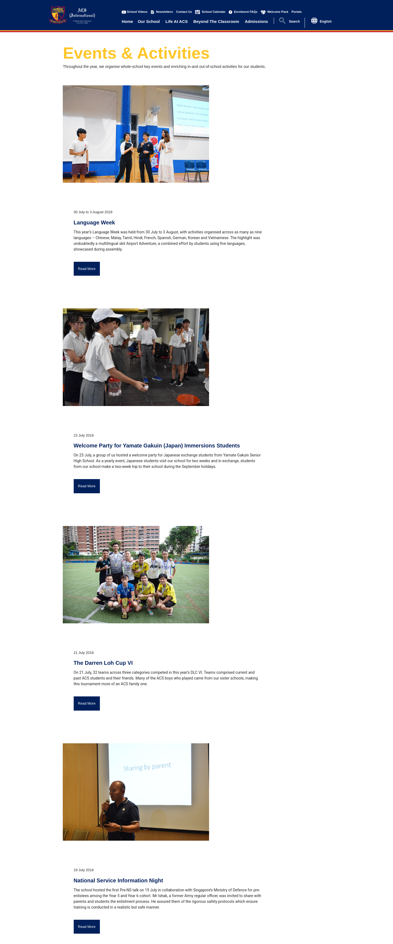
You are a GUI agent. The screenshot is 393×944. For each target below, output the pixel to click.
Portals (296, 11)
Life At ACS (176, 21)
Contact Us (184, 11)
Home (127, 21)
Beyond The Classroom (216, 21)
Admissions (256, 21)
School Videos (137, 11)
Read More (87, 269)
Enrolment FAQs (245, 11)
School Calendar (213, 11)
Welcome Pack (277, 11)
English (326, 21)
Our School (149, 21)
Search (294, 21)
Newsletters (164, 11)
